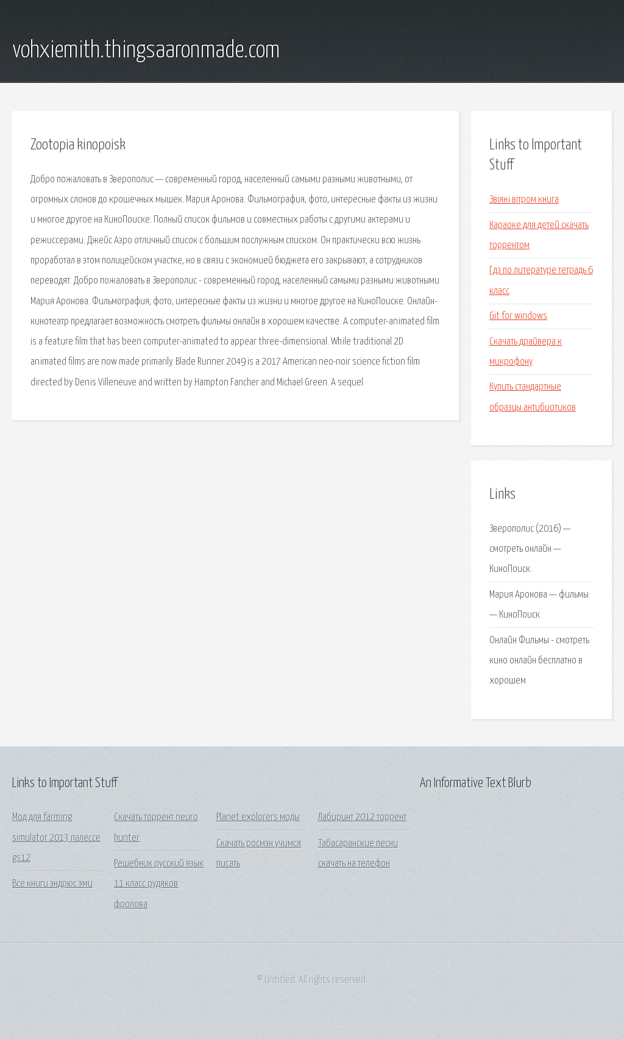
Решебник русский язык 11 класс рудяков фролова (159, 884)
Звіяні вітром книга (524, 200)
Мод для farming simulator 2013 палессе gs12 (56, 837)
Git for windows (518, 316)
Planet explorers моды (258, 817)
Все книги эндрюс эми (52, 884)
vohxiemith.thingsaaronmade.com (146, 50)
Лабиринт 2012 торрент (362, 817)
